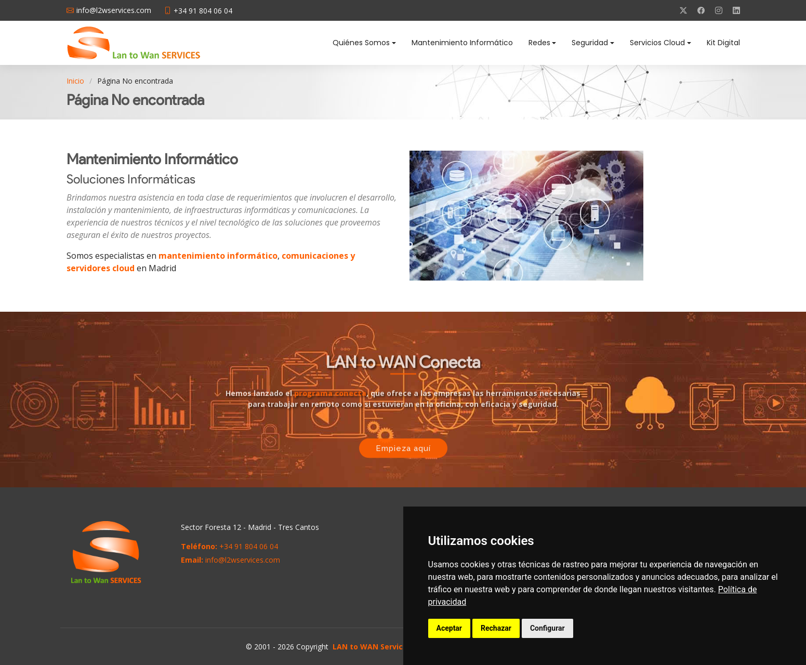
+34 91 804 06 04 (248, 546)
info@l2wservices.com (242, 560)
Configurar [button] (547, 628)
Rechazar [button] (496, 628)
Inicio (75, 81)
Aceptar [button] (450, 628)
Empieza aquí (403, 450)
